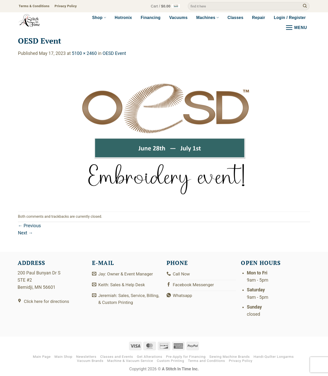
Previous (29, 225)
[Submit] (305, 6)
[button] (164, 6)
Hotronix (123, 17)
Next (25, 232)
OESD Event (114, 53)
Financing (151, 17)
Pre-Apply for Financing (186, 357)
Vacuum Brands (90, 361)
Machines (207, 17)
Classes (235, 17)
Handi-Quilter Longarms (273, 357)
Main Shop (64, 357)
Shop (99, 17)
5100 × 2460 (84, 53)
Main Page (42, 357)
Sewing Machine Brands (229, 357)
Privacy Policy (240, 361)
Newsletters (86, 357)
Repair (258, 17)
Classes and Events (116, 357)
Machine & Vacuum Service (130, 361)
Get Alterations (149, 357)
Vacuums (178, 17)
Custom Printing (170, 361)
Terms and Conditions (206, 361)
